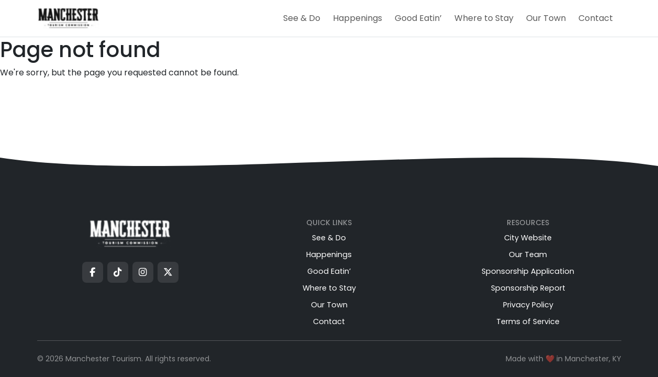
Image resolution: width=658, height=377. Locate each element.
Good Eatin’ (418, 18)
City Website (528, 237)
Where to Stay (484, 18)
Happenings (357, 18)
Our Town (546, 18)
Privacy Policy (528, 305)
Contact (595, 18)
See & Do (301, 18)
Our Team (528, 254)
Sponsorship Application (528, 271)
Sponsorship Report (528, 288)
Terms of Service (528, 321)
